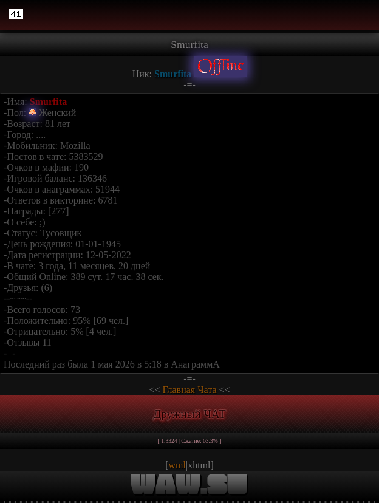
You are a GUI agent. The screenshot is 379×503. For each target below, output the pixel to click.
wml (177, 465)
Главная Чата (189, 390)
